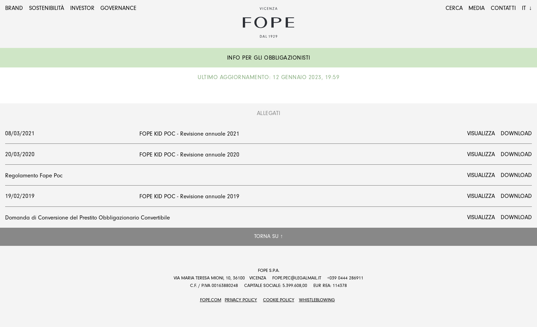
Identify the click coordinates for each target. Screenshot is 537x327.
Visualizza (481, 133)
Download (516, 133)
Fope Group (268, 22)
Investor (82, 8)
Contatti (503, 8)
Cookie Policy (278, 299)
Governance (118, 8)
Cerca (454, 8)
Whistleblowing (317, 299)
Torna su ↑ (268, 236)
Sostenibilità (46, 8)
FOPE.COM (210, 299)
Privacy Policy (241, 299)
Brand (14, 8)
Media (477, 8)
